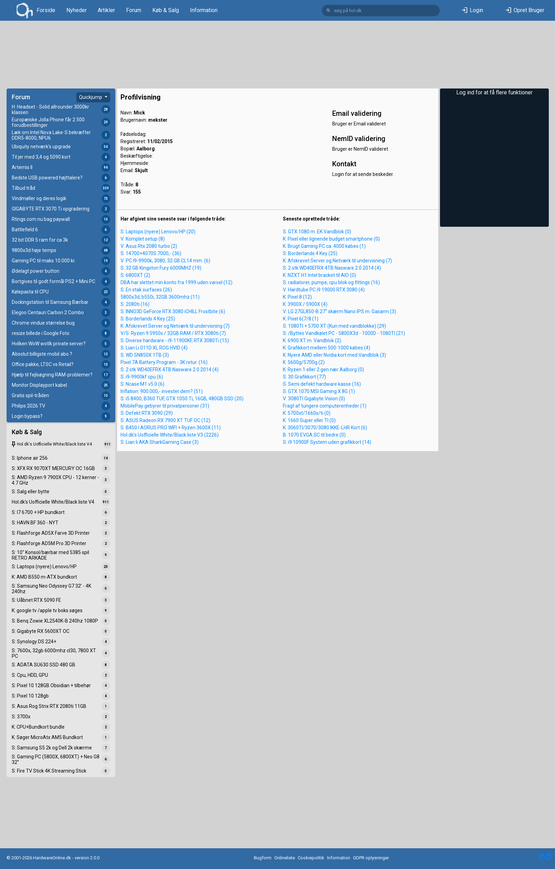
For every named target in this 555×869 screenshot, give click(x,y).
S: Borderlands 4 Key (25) (148, 318)
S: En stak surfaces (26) (146, 289)
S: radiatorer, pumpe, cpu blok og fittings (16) (331, 282)
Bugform (262, 857)
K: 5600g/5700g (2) (304, 362)
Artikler (106, 10)
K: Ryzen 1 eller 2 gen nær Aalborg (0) (323, 369)
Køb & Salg (165, 10)
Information (204, 10)
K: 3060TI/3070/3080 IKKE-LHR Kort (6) (325, 427)
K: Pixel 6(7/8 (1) (300, 318)
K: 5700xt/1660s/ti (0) (307, 413)
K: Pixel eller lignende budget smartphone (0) (331, 239)
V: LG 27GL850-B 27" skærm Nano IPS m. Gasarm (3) (339, 311)
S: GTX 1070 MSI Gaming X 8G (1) (319, 391)
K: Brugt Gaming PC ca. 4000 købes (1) (324, 246)
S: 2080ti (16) (135, 304)
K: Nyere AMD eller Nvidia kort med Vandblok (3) (334, 355)
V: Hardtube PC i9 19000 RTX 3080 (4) (324, 289)
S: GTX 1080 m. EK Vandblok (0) (317, 231)
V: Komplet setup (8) (143, 239)
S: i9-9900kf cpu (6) (142, 377)
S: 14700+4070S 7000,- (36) (151, 253)
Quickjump (91, 97)
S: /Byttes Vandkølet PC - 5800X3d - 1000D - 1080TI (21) (344, 333)
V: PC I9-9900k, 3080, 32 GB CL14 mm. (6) (165, 260)
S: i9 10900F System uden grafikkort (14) (327, 442)
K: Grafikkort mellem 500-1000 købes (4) (326, 348)
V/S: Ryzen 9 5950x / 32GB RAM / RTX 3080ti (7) (173, 333)
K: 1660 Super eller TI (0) (309, 420)
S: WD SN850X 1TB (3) (145, 355)
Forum (133, 10)
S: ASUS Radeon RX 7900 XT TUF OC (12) (165, 420)
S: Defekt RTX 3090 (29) (147, 413)
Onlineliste (284, 857)
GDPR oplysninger (371, 857)
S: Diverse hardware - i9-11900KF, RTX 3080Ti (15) (175, 340)
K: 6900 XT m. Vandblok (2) (312, 340)
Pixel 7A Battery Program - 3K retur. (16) (164, 362)
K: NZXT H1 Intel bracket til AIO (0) (319, 275)
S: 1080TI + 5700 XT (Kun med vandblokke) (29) (334, 326)
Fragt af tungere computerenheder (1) (324, 406)
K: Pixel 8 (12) (297, 297)
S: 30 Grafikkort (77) (304, 377)
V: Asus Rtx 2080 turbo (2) (149, 246)
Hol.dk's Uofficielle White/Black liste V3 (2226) (170, 435)
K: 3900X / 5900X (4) (305, 304)
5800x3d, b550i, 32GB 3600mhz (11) (160, 297)
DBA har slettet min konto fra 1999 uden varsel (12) (176, 282)
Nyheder (76, 10)
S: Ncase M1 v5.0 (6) (142, 384)
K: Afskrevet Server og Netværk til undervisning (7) (175, 326)
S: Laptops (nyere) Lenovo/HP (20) (158, 231)
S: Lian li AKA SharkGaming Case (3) (160, 442)
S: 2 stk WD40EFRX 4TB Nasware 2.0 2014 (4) (170, 369)
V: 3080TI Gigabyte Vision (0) (314, 398)
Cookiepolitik (311, 857)
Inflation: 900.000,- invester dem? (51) (162, 391)
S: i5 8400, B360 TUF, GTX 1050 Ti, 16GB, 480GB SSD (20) (182, 398)
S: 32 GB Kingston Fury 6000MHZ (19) (161, 268)
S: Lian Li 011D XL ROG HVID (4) (154, 348)
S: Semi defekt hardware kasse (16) (322, 384)
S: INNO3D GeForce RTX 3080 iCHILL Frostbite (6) (173, 311)
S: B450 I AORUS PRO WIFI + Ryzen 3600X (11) (171, 427)
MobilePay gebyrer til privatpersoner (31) (165, 406)
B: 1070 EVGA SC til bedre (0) (314, 435)
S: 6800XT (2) (135, 275)
